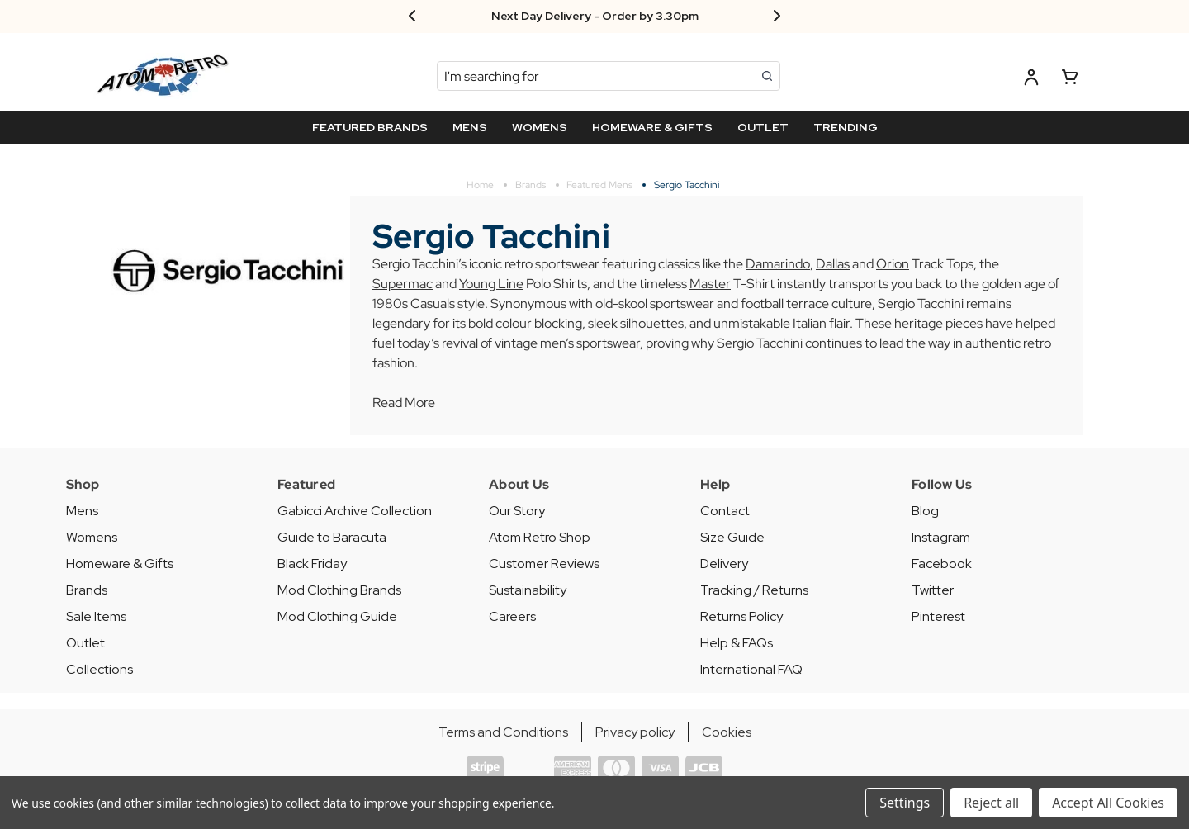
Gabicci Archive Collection (354, 510)
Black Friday (312, 563)
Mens (82, 510)
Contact (725, 510)
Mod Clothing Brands (339, 590)
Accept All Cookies (1108, 802)
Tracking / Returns (754, 590)
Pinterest (938, 616)
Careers (512, 616)
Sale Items (96, 616)
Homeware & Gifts (119, 563)
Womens (91, 537)
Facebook (942, 563)
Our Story (517, 510)
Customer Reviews (544, 563)
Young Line (491, 283)
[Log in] (1031, 79)
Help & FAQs (736, 642)
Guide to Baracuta (331, 537)
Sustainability (527, 590)
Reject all (991, 802)
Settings (904, 802)
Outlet (85, 642)
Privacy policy (635, 732)
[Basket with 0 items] (1070, 80)
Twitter (933, 590)
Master (710, 283)
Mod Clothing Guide (337, 616)
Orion (892, 263)
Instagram (941, 537)
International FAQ (751, 669)
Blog (925, 510)
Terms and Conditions (503, 732)
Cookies (726, 732)
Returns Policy (741, 616)
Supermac (402, 283)
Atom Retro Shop (539, 537)
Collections (99, 669)
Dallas (833, 263)
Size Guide (732, 537)
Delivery (724, 563)
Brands (86, 590)
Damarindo (778, 263)
